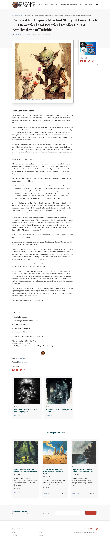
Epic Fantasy (22, 362)
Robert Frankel (17, 34)
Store (80, 4)
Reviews (63, 4)
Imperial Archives (72, 4)
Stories (46, 4)
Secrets (52, 4)
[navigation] (65, 4)
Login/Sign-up (88, 4)
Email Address (58, 509)
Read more (17, 415)
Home (40, 4)
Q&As (57, 4)
